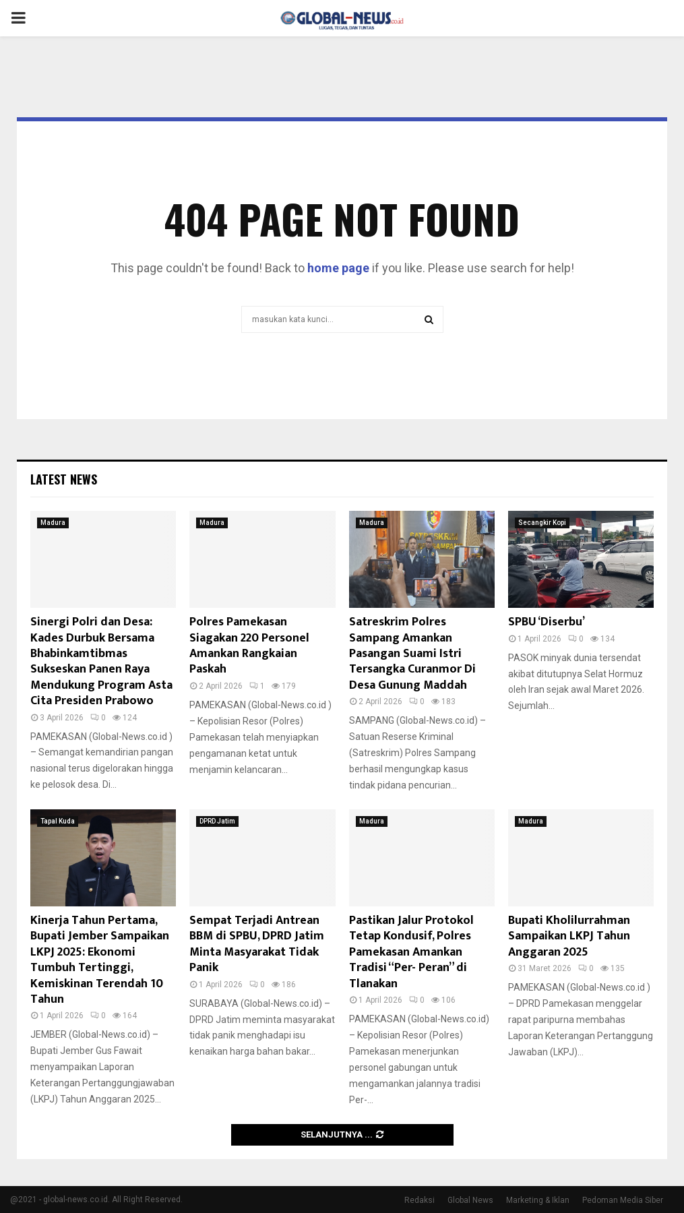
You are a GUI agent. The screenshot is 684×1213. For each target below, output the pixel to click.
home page (338, 268)
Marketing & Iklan (537, 1200)
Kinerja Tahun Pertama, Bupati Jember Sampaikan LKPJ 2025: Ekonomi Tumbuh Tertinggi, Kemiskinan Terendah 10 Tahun (99, 959)
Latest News (63, 479)
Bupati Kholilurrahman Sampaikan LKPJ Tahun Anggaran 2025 (569, 936)
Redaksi (419, 1200)
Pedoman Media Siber (622, 1200)
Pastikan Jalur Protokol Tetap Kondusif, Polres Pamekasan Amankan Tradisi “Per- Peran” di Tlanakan (411, 952)
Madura (52, 522)
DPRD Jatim (217, 821)
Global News (470, 1200)
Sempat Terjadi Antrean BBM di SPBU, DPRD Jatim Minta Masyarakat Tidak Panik (256, 944)
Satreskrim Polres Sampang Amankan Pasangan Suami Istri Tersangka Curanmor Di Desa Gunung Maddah (412, 653)
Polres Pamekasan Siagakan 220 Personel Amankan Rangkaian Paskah (249, 645)
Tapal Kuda (57, 821)
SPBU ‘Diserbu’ (546, 622)
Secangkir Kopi (542, 522)
